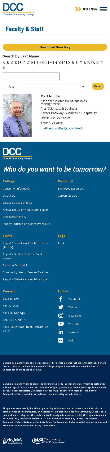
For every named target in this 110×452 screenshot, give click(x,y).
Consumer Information (17, 188)
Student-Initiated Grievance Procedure (26, 224)
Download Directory (55, 47)
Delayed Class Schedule (17, 202)
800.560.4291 (11, 298)
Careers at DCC (67, 195)
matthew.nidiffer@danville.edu (62, 128)
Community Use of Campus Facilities (25, 272)
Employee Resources (71, 188)
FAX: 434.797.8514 (14, 320)
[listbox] (44, 86)
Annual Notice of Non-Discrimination (26, 209)
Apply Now (89, 9)
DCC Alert (9, 195)
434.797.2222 (11, 306)
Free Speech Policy (14, 217)
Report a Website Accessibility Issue (25, 279)
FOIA (61, 243)
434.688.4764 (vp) (14, 313)
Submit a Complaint (15, 265)
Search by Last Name (21, 56)
